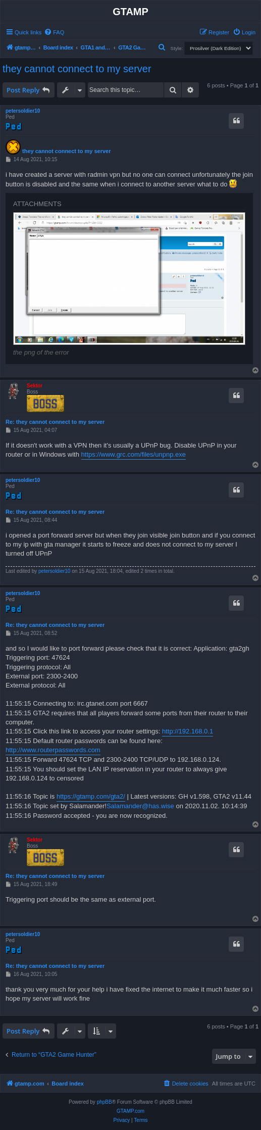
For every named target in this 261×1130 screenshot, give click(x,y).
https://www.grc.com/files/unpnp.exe (133, 454)
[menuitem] (54, 32)
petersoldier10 (23, 111)
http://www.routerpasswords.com (53, 750)
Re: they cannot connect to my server (55, 422)
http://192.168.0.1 (187, 731)
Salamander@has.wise (140, 806)
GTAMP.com (130, 1111)
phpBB (104, 1102)
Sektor (34, 385)
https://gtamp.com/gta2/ (91, 796)
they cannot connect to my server (77, 68)
